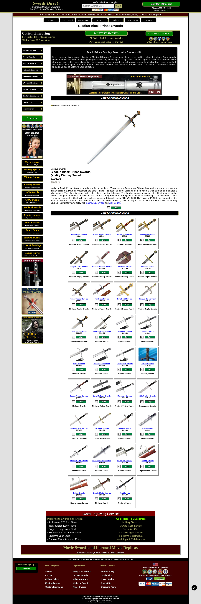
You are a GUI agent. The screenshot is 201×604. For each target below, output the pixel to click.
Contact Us (27, 102)
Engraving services (95, 203)
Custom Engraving (36, 33)
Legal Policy (106, 575)
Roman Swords (32, 222)
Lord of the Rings (32, 245)
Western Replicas (30, 83)
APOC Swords (32, 200)
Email (167, 11)
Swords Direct (45, 3)
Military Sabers (52, 579)
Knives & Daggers (30, 70)
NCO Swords (32, 192)
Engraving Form (108, 587)
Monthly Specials (32, 169)
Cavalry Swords (32, 184)
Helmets (116, 20)
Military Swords (67, 20)
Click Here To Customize (131, 518)
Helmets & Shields (30, 76)
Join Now (26, 568)
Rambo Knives (32, 253)
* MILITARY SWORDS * (106, 33)
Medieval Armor (52, 583)
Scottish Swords (32, 215)
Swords (51, 20)
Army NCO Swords (82, 571)
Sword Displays (29, 89)
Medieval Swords (32, 207)
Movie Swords (83, 20)
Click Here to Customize (159, 33)
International (28, 109)
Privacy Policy (107, 579)
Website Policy (107, 571)
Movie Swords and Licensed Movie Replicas (100, 547)
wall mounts (115, 203)
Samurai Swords (32, 237)
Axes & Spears (132, 20)
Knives (99, 20)
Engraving (148, 20)
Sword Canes (32, 230)
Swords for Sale (29, 50)
